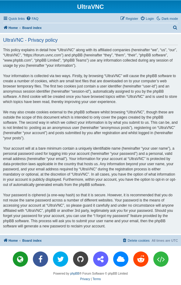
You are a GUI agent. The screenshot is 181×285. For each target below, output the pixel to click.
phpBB (74, 273)
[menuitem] (32, 18)
